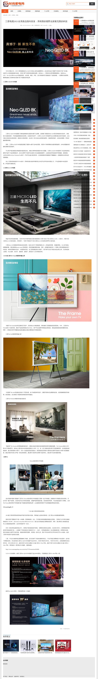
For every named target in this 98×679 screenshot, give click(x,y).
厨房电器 (28, 11)
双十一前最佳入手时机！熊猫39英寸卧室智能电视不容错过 (87, 99)
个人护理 (46, 11)
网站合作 (11, 676)
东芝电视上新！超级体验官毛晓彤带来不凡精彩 (87, 83)
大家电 (19, 11)
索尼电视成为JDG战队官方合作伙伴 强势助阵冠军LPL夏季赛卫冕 (63, 652)
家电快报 (5, 663)
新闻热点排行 (78, 17)
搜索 (92, 4)
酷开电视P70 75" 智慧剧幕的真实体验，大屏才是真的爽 (11, 652)
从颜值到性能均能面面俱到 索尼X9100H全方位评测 (46, 652)
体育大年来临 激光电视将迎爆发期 (82, 191)
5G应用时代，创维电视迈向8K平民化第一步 (87, 67)
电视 (17, 15)
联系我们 (22, 676)
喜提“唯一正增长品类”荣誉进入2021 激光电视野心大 (87, 52)
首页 (5, 11)
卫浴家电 (56, 11)
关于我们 (5, 676)
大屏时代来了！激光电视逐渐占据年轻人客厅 (87, 36)
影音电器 (65, 11)
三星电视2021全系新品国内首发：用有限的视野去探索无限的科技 (87, 20)
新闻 (12, 11)
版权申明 (16, 676)
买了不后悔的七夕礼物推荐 (80, 173)
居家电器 (37, 11)
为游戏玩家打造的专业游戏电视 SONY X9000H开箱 (28, 652)
